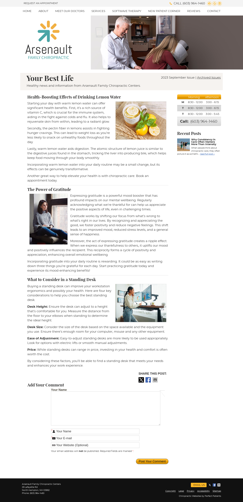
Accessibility (203, 491)
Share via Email (155, 380)
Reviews (193, 11)
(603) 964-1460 (194, 3)
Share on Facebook (148, 380)
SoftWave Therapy (126, 11)
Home (27, 11)
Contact (213, 11)
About (43, 11)
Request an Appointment (41, 3)
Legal (181, 491)
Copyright (170, 491)
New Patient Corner (164, 11)
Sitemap (217, 491)
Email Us (199, 485)
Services (98, 11)
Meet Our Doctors (70, 11)
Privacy (190, 491)
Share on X (142, 380)
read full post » (207, 154)
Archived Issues (209, 77)
